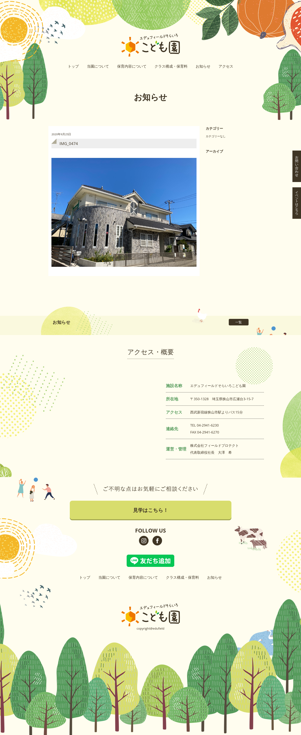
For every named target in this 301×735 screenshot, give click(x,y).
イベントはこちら (296, 83)
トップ (73, 66)
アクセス (226, 66)
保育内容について (132, 66)
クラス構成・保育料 (171, 66)
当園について (98, 66)
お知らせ (203, 66)
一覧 (238, 322)
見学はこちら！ (296, 46)
